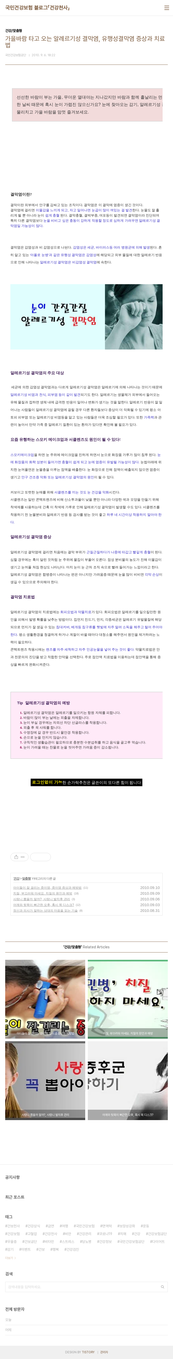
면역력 (107, 1226)
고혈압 (32, 1234)
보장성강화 (127, 1226)
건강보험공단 (157, 1234)
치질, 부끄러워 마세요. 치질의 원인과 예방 (42, 893)
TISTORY (88, 1352)
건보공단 (30, 1242)
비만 (68, 1234)
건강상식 (34, 1226)
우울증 (12, 1242)
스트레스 (68, 1242)
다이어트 (158, 1242)
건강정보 (105, 1242)
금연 (51, 1226)
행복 (55, 1249)
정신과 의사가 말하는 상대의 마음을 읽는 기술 (45, 910)
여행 (65, 1226)
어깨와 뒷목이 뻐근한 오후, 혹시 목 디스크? (43, 905)
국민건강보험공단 (131, 1242)
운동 (146, 1226)
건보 (41, 1249)
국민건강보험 (85, 1226)
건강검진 (72, 1249)
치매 (123, 1234)
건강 (16, 878)
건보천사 (13, 1226)
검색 (163, 1287)
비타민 (49, 1242)
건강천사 (51, 1234)
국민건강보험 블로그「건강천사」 (37, 7)
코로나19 (105, 1234)
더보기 (9, 1258)
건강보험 (13, 1234)
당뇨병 (86, 1242)
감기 (10, 1249)
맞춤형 (26, 878)
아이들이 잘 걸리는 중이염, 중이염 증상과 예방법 (47, 888)
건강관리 (85, 1234)
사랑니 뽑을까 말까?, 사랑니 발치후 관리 (41, 899)
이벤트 (26, 1249)
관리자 (104, 1352)
